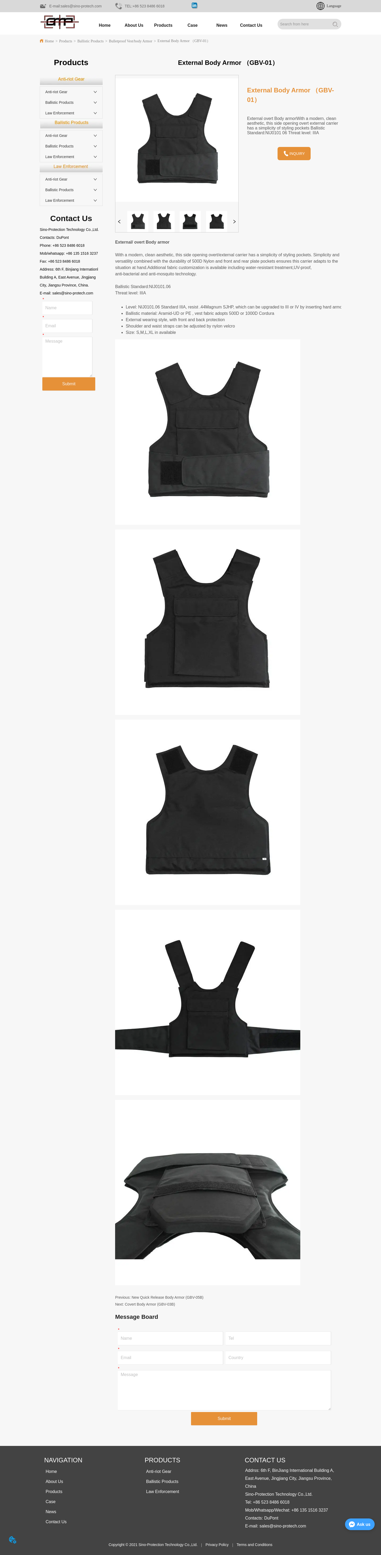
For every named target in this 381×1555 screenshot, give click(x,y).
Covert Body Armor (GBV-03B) (150, 1304)
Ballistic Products (91, 41)
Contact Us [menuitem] (251, 25)
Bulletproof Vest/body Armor (130, 41)
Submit (68, 384)
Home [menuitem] (104, 25)
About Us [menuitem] (134, 25)
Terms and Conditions (254, 1545)
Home (49, 41)
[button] (163, 25)
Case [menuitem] (193, 25)
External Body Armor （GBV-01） (183, 41)
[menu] (178, 25)
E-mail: (46, 293)
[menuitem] (163, 25)
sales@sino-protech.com (72, 293)
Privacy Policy (217, 1545)
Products (65, 41)
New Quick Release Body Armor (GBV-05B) (167, 1297)
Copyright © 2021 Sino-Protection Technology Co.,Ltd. (152, 1545)
